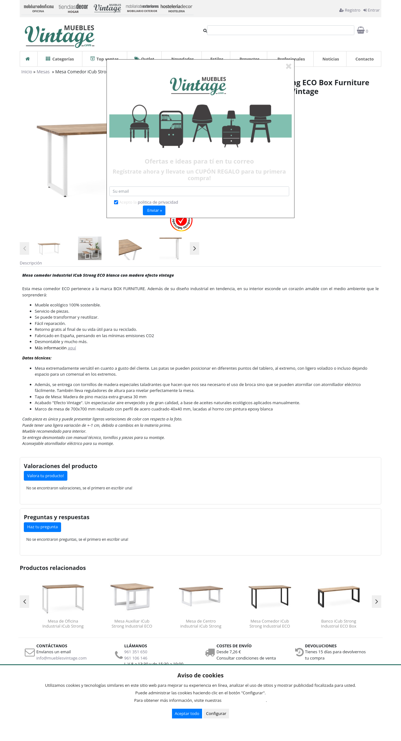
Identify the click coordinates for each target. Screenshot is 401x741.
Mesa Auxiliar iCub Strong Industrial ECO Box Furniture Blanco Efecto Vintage (132, 623)
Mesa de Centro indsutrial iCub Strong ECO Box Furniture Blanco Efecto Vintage (200, 623)
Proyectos (250, 59)
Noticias (330, 59)
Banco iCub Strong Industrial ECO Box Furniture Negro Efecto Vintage (338, 623)
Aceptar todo (187, 713)
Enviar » (154, 210)
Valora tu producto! (45, 475)
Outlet (144, 56)
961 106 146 (136, 658)
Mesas (44, 72)
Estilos (216, 59)
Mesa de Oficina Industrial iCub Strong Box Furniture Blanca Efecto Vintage (63, 623)
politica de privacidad (158, 202)
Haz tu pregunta (42, 527)
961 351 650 (136, 652)
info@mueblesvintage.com (61, 658)
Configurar (216, 713)
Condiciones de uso (245, 700)
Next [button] (194, 248)
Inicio (26, 72)
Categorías (60, 56)
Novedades (182, 59)
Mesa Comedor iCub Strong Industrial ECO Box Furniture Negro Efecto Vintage (269, 623)
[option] (49, 248)
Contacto (364, 59)
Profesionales (291, 59)
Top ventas (105, 56)
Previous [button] (24, 248)
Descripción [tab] (31, 263)
